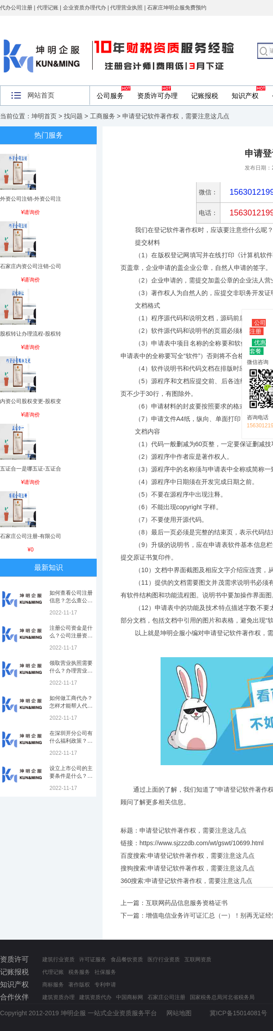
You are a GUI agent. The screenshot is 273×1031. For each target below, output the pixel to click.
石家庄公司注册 (166, 997)
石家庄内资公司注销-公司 (30, 266)
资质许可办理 (157, 95)
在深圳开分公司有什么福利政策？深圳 (71, 741)
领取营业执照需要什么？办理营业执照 (71, 670)
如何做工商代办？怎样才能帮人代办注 (71, 706)
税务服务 (79, 972)
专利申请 (105, 985)
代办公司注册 (16, 7)
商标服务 (53, 985)
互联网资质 (197, 959)
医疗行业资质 (164, 959)
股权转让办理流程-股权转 (30, 334)
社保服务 (105, 972)
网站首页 (40, 95)
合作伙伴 (14, 997)
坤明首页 (44, 116)
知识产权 (245, 95)
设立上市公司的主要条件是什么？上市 (71, 776)
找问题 (73, 116)
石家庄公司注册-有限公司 (30, 536)
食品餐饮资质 (127, 959)
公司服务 (110, 95)
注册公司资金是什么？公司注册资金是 (71, 635)
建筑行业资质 (58, 959)
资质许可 (14, 959)
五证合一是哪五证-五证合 (30, 469)
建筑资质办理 (58, 997)
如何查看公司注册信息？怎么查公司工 (71, 600)
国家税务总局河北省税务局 (222, 997)
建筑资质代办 (95, 997)
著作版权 (79, 985)
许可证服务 (92, 959)
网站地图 (179, 1013)
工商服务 (102, 116)
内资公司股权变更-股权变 (30, 401)
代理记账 (53, 972)
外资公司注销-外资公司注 (30, 199)
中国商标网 (129, 997)
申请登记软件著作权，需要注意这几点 (201, 855)
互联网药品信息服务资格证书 (187, 902)
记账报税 (204, 95)
